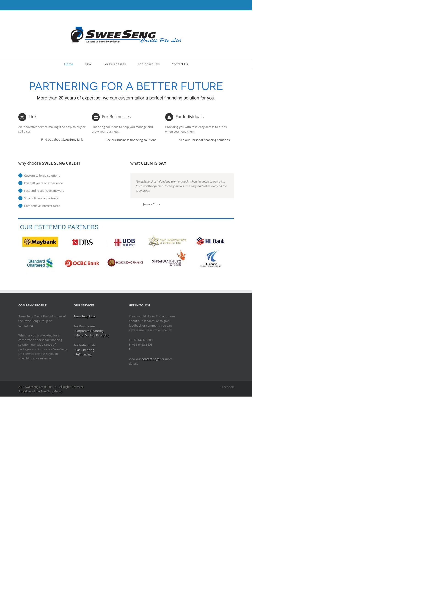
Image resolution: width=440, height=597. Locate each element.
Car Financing (84, 350)
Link (88, 64)
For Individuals (149, 64)
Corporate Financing (89, 331)
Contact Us (180, 64)
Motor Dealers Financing (92, 335)
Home (68, 64)
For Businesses (115, 64)
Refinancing (83, 354)
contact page (151, 359)
